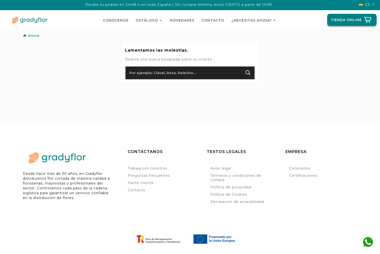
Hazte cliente (141, 183)
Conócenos (299, 168)
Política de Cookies (228, 194)
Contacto (136, 190)
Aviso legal (220, 168)
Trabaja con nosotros (147, 168)
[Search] (248, 72)
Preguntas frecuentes (149, 175)
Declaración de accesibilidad (237, 202)
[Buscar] (184, 73)
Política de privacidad (230, 187)
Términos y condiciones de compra (235, 177)
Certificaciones (303, 175)
